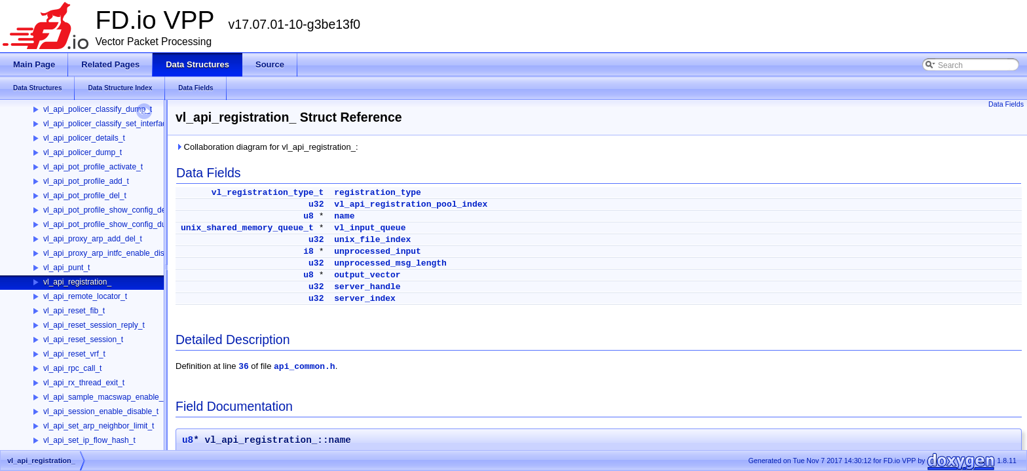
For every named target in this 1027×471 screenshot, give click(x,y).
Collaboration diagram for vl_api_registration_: (267, 147)
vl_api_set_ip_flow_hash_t (89, 440)
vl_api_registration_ (77, 282)
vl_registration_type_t (268, 193)
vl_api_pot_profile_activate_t (93, 166)
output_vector (367, 275)
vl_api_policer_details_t (84, 138)
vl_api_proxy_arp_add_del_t (92, 238)
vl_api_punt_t (66, 267)
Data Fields (1006, 104)
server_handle (367, 287)
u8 (308, 216)
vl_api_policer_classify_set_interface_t (110, 123)
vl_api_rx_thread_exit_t (83, 382)
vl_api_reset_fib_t (74, 310)
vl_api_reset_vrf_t (74, 353)
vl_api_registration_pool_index (410, 204)
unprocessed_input (377, 251)
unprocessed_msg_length (390, 263)
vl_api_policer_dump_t (82, 152)
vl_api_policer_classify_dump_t (97, 109)
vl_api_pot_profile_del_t (84, 195)
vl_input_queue (369, 228)
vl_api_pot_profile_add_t (86, 181)
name (344, 216)
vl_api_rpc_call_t (72, 368)
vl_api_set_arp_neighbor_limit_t (98, 425)
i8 (308, 251)
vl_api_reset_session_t (83, 339)
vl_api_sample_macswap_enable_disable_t (119, 397)
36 (243, 367)
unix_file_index (372, 240)
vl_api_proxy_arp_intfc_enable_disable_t (114, 253)
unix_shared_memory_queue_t (247, 228)
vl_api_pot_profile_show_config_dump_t (113, 224)
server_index (365, 299)
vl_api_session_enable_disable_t (101, 411)
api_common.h (304, 367)
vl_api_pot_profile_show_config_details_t (115, 210)
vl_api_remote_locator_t (85, 296)
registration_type (377, 193)
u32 (316, 204)
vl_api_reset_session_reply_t (94, 325)
